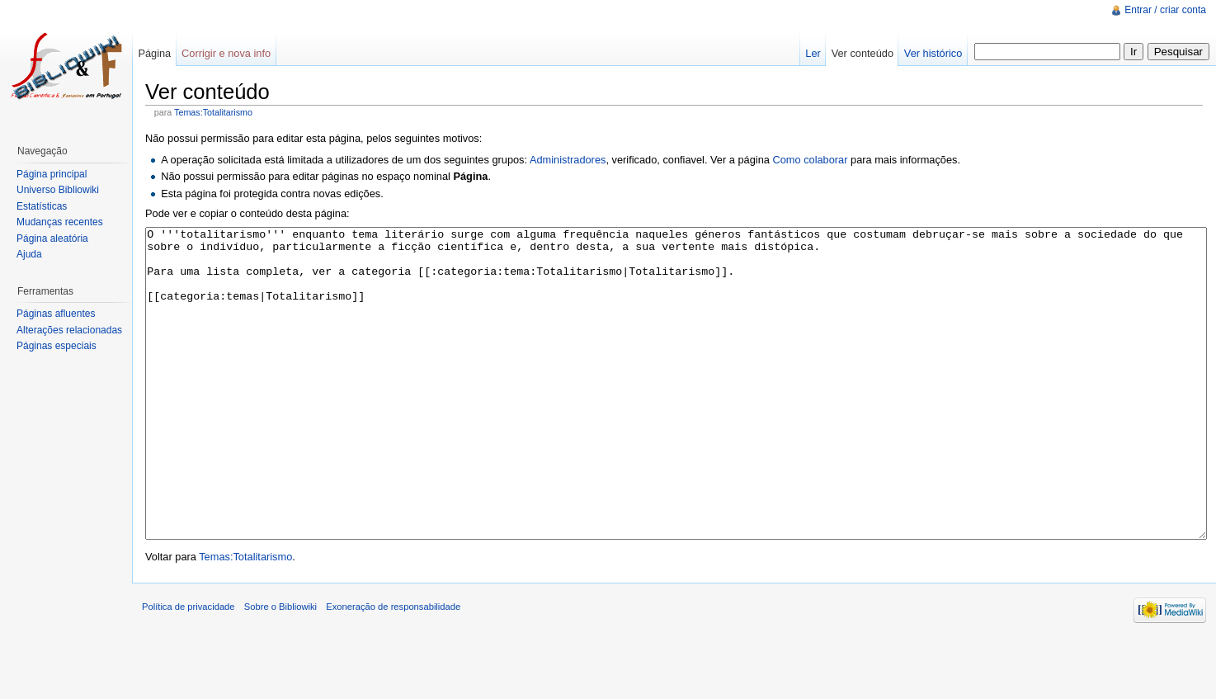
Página (154, 53)
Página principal (51, 174)
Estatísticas (41, 206)
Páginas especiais (56, 346)
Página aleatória (52, 238)
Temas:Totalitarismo (213, 112)
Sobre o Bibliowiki (280, 668)
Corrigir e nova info (226, 53)
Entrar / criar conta (1165, 10)
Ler (813, 53)
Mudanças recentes (59, 222)
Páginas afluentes (55, 313)
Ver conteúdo (862, 53)
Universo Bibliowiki (57, 190)
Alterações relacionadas (69, 330)
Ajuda (29, 254)
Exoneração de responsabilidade (393, 668)
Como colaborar (809, 159)
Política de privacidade (188, 668)
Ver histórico (933, 53)
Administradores (568, 159)
